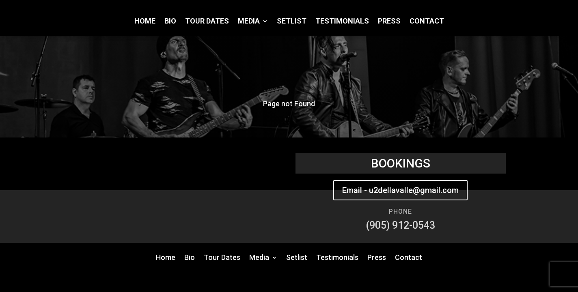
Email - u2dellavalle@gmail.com (400, 190)
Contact (427, 21)
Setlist (291, 21)
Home (144, 21)
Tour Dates (207, 21)
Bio (170, 21)
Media (249, 21)
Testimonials (342, 21)
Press (389, 21)
